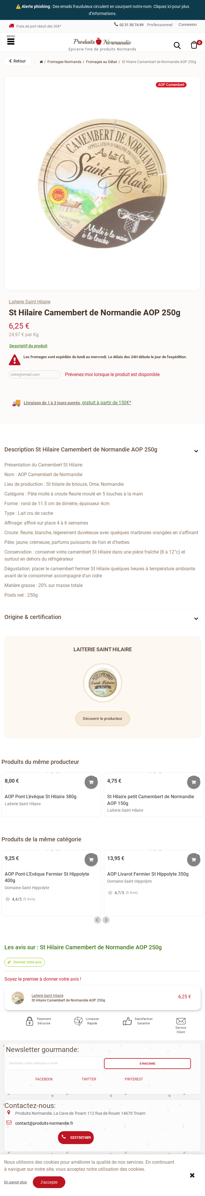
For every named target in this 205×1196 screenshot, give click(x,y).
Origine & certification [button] (32, 616)
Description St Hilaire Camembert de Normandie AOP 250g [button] (80, 449)
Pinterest (134, 1079)
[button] (18, 61)
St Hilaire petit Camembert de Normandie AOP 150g (150, 800)
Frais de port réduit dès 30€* (35, 26)
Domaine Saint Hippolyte (27, 887)
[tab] (102, 450)
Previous (97, 919)
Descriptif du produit (28, 346)
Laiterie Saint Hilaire (29, 302)
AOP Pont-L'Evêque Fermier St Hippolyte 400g (47, 877)
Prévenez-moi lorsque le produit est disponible (112, 374)
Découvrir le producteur (102, 718)
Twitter (89, 1079)
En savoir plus (15, 1182)
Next (106, 919)
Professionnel (159, 24)
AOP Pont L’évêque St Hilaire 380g (40, 796)
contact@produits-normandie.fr (44, 1123)
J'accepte (49, 1182)
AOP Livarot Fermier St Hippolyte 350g (148, 874)
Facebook (44, 1079)
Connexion (188, 24)
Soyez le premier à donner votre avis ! (42, 979)
